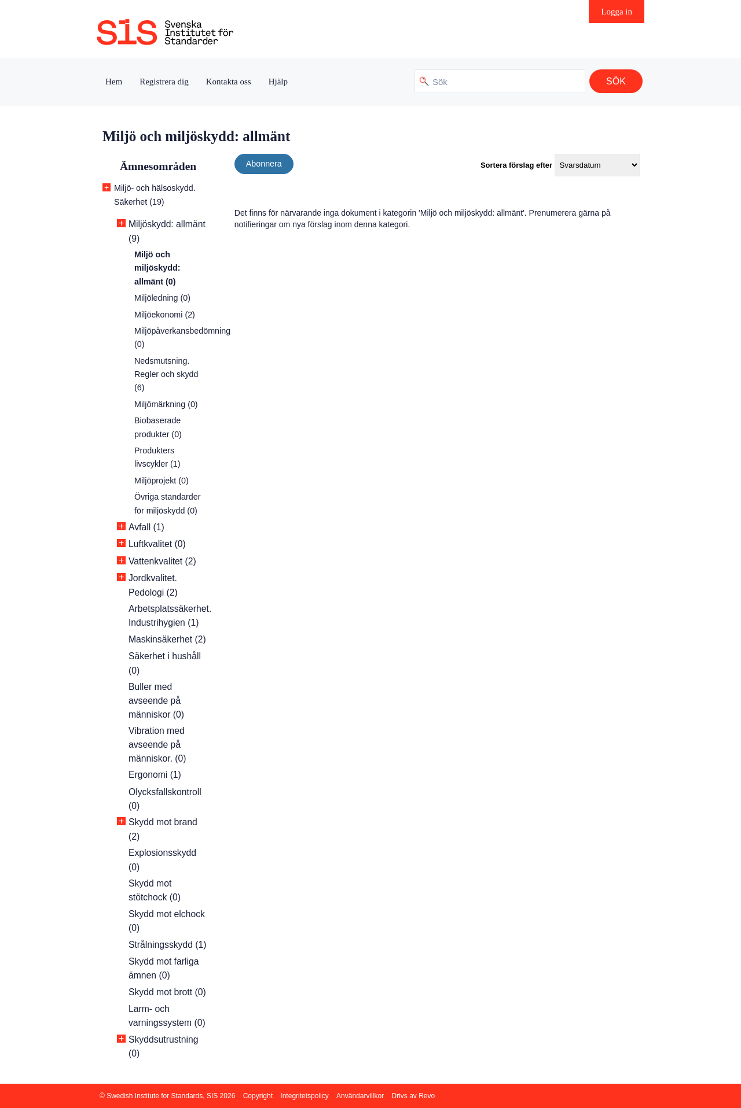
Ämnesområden (158, 166)
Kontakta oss (228, 81)
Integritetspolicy (304, 1096)
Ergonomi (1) (155, 775)
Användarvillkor (360, 1096)
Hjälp (278, 81)
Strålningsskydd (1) (168, 945)
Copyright (258, 1096)
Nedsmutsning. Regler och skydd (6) (166, 374)
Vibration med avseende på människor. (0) (157, 744)
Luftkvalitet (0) (157, 544)
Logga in (616, 11)
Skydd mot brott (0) (167, 992)
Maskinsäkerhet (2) (167, 639)
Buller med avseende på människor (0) (156, 700)
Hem (113, 81)
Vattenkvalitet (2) (162, 561)
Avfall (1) (146, 527)
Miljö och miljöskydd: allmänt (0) (157, 268)
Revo (427, 1096)
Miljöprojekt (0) (161, 480)
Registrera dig (164, 81)
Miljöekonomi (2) (164, 314)
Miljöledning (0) (162, 297)
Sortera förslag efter (516, 165)
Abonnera (264, 163)
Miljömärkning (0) (166, 404)
